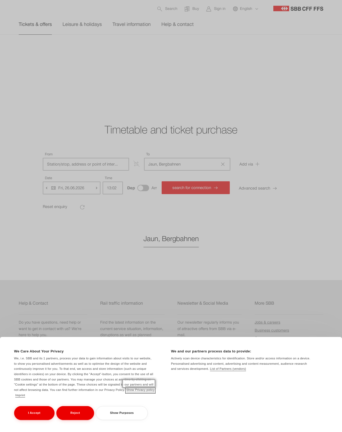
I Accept (34, 419)
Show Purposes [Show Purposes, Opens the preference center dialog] (122, 419)
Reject (75, 419)
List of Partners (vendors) (228, 374)
